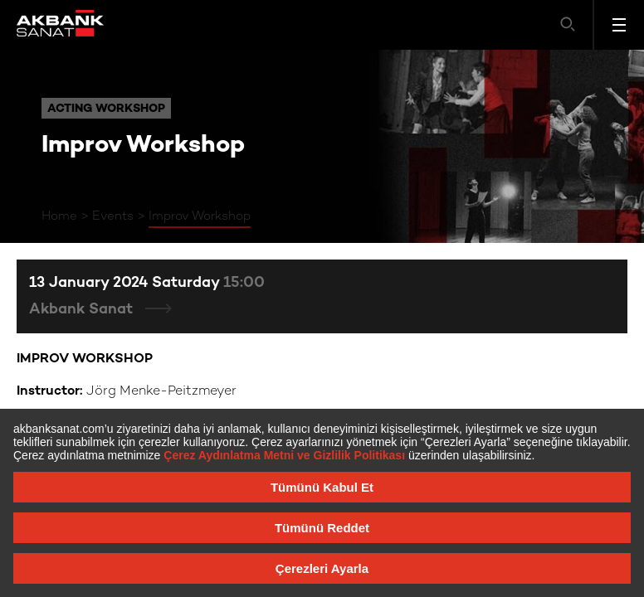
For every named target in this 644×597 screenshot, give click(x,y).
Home (59, 216)
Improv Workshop (200, 216)
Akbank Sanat (83, 310)
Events (113, 216)
